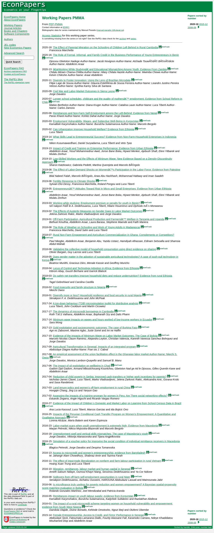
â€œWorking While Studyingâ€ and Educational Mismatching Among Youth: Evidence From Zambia (110, 69)
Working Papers (13, 25)
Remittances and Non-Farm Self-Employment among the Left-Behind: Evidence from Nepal (105, 113)
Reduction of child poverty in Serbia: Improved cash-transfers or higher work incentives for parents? (110, 376)
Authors (8, 39)
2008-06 (192, 27)
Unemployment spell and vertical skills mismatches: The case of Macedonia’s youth (100, 433)
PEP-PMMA (56, 24)
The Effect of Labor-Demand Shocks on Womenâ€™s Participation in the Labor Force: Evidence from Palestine (116, 169)
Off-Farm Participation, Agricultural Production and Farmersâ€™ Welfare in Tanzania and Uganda (108, 219)
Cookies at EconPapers (14, 74)
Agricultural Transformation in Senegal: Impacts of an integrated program (94, 346)
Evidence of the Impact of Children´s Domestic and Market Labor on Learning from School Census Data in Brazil (117, 403)
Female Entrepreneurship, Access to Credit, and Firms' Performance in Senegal (98, 515)
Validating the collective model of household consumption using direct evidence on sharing (104, 249)
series (133, 39)
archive (122, 39)
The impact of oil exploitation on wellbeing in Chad (81, 365)
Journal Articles (12, 28)
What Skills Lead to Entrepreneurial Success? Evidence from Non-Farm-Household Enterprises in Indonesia (114, 136)
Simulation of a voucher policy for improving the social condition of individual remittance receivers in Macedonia (116, 441)
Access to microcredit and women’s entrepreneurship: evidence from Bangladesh (99, 452)
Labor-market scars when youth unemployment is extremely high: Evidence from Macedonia (105, 425)
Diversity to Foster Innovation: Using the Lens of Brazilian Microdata (92, 80)
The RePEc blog (13, 79)
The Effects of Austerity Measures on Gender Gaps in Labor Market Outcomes (97, 211)
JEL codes (10, 44)
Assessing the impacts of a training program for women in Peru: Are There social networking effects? (110, 395)
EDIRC (66, 27)
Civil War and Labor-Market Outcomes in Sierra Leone (84, 91)
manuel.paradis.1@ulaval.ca (110, 30)
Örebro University (17, 522)
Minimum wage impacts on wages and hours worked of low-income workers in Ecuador (102, 319)
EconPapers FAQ (14, 68)
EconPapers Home (15, 16)
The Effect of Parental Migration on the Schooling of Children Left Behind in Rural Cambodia (105, 47)
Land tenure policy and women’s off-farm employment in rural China (91, 387)
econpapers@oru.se (13, 513)
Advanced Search (14, 53)
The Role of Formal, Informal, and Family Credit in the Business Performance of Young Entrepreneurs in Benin (116, 54)
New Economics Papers (17, 47)
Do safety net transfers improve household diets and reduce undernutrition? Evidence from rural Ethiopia (112, 275)
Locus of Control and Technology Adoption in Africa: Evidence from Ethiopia (96, 268)
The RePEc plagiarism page (17, 82)
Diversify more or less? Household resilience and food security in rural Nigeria (97, 295)
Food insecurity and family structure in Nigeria (79, 287)
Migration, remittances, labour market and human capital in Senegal (91, 468)
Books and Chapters (15, 31)
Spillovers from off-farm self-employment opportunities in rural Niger (91, 477)
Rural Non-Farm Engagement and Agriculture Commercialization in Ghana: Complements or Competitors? (113, 234)
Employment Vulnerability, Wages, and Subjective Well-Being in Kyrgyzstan (96, 121)
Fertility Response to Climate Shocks (74, 181)
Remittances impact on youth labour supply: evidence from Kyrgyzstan (93, 496)
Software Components (16, 33)
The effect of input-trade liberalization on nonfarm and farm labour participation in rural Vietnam (107, 460)
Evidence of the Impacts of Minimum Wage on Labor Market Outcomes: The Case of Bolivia (105, 335)
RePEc (24, 494)
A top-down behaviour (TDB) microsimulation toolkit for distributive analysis (95, 303)
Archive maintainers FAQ (15, 71)
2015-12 (203, 24)
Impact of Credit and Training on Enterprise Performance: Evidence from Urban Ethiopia (103, 148)
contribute (22, 505)
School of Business (18, 519)
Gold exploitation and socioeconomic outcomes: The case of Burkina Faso (95, 327)
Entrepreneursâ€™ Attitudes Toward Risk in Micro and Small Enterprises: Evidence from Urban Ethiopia (112, 188)
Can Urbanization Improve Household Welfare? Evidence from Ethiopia (93, 129)
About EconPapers (14, 19)
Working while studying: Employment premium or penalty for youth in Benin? (96, 203)
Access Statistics (51, 35)
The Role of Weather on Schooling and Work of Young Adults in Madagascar (96, 227)
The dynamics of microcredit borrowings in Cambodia (83, 311)
